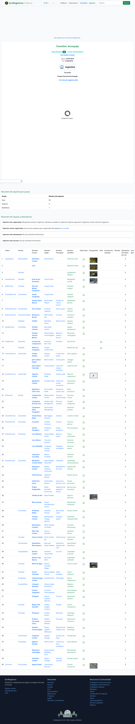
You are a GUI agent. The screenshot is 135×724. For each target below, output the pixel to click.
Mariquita (59, 613)
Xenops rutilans (72, 511)
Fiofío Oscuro (37, 475)
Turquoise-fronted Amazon (48, 448)
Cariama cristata (72, 416)
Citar (6, 693)
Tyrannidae (22, 461)
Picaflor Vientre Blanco (35, 335)
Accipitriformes (10, 374)
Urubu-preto (60, 360)
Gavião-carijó (60, 374)
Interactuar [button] (73, 3)
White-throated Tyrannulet (48, 489)
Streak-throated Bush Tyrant (49, 504)
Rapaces (93, 705)
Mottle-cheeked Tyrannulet (48, 469)
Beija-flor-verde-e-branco (59, 335)
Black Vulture (49, 360)
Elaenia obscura (72, 475)
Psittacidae (22, 434)
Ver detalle (65, 228)
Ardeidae (21, 321)
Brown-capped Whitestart (48, 629)
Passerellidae (22, 584)
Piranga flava (71, 636)
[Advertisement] (67, 21)
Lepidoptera (9, 259)
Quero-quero (60, 309)
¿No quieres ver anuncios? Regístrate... (67, 38)
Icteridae (21, 605)
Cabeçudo (59, 461)
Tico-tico (59, 596)
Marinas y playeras (96, 703)
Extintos (93, 696)
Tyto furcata (71, 341)
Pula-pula (59, 619)
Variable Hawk (49, 381)
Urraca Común (37, 537)
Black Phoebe (49, 495)
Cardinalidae (22, 636)
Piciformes (8, 395)
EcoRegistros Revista (97, 687)
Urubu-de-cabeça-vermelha (59, 368)
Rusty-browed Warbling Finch (49, 652)
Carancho (35, 422)
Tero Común (36, 309)
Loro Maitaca (37, 434)
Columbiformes (10, 294)
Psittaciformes (10, 434)
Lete (33, 266)
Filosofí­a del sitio (11, 691)
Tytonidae (21, 341)
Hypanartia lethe (72, 266)
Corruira (59, 551)
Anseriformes (10, 279)
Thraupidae (22, 642)
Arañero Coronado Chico (35, 621)
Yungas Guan (49, 286)
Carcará (58, 422)
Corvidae (21, 537)
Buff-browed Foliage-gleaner (48, 519)
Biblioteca (93, 689)
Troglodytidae (23, 551)
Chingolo (35, 596)
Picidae (20, 395)
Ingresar (92, 3)
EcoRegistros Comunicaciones (100, 682)
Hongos (50, 687)
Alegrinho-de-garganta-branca (61, 489)
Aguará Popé (36, 664)
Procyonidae (22, 664)
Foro (49, 689)
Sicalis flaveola (72, 642)
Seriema (59, 416)
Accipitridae (22, 374)
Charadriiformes (10, 309)
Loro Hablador (37, 446)
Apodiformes (9, 327)
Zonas (92, 698)
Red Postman (49, 259)
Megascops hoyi (72, 347)
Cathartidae (22, 354)
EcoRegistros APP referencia (100, 685)
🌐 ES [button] (46, 3)
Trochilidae (22, 327)
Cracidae (21, 286)
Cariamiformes (10, 416)
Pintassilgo (60, 578)
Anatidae (21, 279)
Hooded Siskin (49, 578)
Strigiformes (9, 341)
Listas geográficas (96, 700)
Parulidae (21, 613)
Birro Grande (37, 502)
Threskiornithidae (24, 315)
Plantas (49, 685)
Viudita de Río (37, 495)
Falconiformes (10, 422)
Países (92, 691)
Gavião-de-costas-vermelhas (60, 383)
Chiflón (34, 321)
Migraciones (51, 694)
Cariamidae (22, 416)
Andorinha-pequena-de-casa (60, 545)
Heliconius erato (72, 259)
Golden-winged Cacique (47, 607)
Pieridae (21, 272)
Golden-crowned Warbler (47, 621)
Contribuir (84, 3)
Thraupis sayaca (72, 658)
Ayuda (49, 698)
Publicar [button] (63, 3)
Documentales (52, 691)
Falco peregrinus (72, 428)
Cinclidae (21, 564)
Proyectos (50, 696)
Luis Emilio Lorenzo (67, 55)
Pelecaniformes (10, 315)
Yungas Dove (48, 294)
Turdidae (21, 572)
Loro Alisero (36, 440)
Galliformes (9, 286)
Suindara (59, 341)
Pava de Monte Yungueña (35, 288)
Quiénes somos (10, 688)
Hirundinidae (22, 543)
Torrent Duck (48, 279)
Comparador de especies (98, 694)
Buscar (126, 3)
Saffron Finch (49, 642)
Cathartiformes (10, 354)
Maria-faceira (60, 321)
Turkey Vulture (49, 366)
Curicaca (59, 315)
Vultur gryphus (72, 354)
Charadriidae (22, 309)
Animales (50, 682)
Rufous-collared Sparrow (47, 598)
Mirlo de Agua (37, 564)
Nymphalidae (22, 259)
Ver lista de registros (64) (68, 80)
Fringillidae (22, 578)
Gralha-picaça (61, 537)
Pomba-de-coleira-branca (60, 302)
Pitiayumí (35, 613)
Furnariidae (22, 511)
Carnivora (8, 664)
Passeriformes (10, 461)
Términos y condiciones (55, 700)
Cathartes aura (72, 366)
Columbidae (22, 294)
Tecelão (58, 605)
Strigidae (21, 347)
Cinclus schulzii (72, 564)
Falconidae (22, 422)
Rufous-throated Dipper (47, 566)
